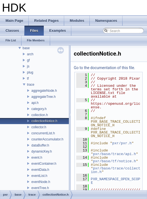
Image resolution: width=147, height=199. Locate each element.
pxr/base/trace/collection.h (115, 170)
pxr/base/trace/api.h (114, 153)
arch (30, 54)
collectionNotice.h (44, 121)
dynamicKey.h (41, 151)
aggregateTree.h (43, 97)
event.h (36, 157)
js (28, 66)
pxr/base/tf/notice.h (114, 161)
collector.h (38, 127)
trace (30, 85)
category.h (39, 109)
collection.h (39, 115)
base (26, 48)
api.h (35, 103)
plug (30, 72)
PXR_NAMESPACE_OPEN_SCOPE (115, 181)
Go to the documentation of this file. (104, 68)
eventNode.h (40, 182)
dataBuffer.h (40, 145)
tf (28, 78)
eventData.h (40, 170)
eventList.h (39, 176)
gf (28, 60)
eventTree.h (40, 188)
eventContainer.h (43, 164)
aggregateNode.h (44, 91)
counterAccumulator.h (47, 139)
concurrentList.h (43, 133)
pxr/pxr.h (122, 143)
